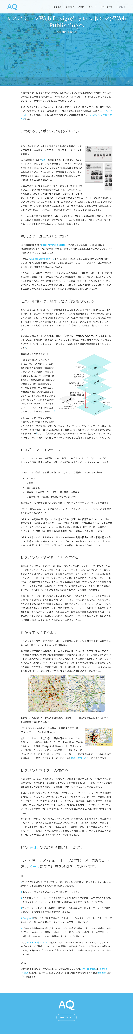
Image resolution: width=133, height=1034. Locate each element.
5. (21, 918)
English (121, 7)
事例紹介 (70, 6)
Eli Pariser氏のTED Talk (38, 942)
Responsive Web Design (53, 244)
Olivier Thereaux (88, 968)
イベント (92, 6)
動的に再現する (78, 758)
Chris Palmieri (68, 32)
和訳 (43, 159)
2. (21, 891)
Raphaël (101, 972)
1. (21, 881)
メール (34, 866)
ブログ (81, 6)
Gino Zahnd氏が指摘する (41, 258)
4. (21, 908)
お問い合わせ (106, 6)
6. (21, 928)
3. (21, 897)
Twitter (34, 847)
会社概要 (57, 6)
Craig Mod (28, 918)
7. (21, 942)
